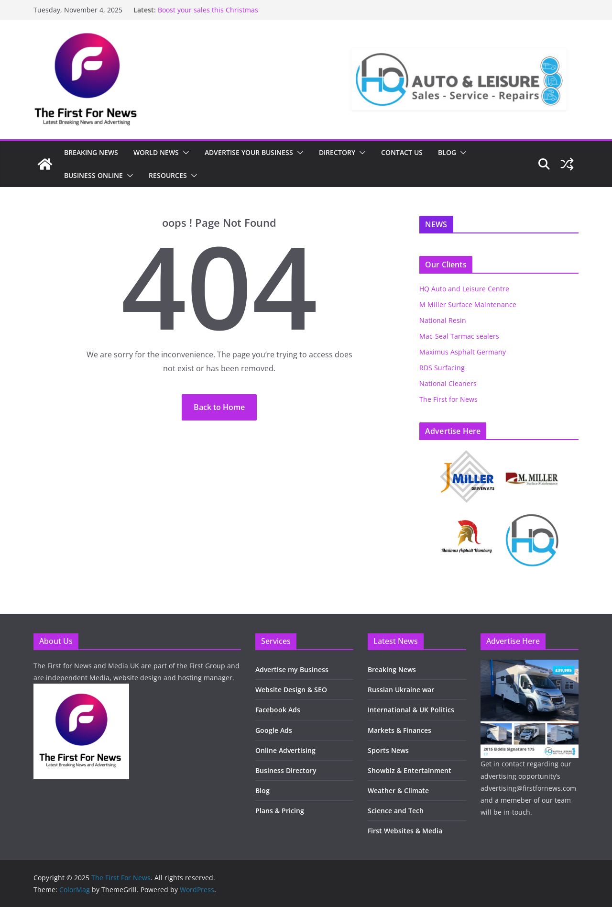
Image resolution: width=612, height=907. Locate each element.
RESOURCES (168, 175)
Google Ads (273, 730)
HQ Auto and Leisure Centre (464, 288)
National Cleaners (448, 383)
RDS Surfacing (442, 367)
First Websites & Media (405, 830)
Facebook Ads (277, 709)
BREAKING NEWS (91, 152)
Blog (262, 790)
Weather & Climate (398, 790)
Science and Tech (396, 810)
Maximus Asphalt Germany (462, 351)
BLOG (447, 152)
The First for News (448, 399)
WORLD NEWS (156, 152)
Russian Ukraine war (401, 689)
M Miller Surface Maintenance (467, 304)
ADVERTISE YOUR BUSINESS (249, 152)
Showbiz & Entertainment (409, 770)
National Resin (442, 320)
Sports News (388, 750)
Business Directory (286, 770)
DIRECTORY (337, 152)
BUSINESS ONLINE (93, 175)
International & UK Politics (411, 709)
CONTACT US (402, 152)
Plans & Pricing (279, 810)
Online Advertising (285, 750)
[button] (184, 152)
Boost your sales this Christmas (208, 9)
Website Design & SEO (291, 689)
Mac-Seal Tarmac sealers (459, 336)
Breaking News (392, 669)
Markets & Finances (399, 730)
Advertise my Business (291, 669)
